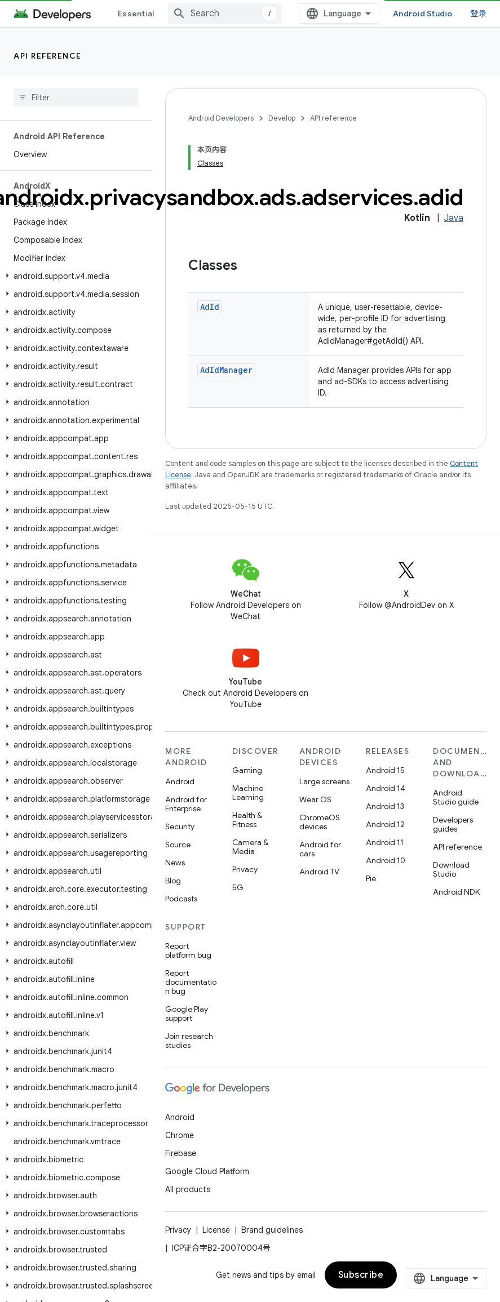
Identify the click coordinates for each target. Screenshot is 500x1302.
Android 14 (385, 788)
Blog (173, 881)
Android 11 (385, 842)
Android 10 (385, 860)
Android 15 (385, 770)
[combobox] (224, 13)
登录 (479, 13)
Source (178, 844)
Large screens (324, 781)
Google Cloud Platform (207, 1171)
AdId (209, 306)
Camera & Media (250, 846)
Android (179, 781)
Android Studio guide (456, 797)
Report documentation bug (190, 982)
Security (179, 826)
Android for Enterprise (186, 804)
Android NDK (456, 892)
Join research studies (189, 1040)
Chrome (179, 1135)
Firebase (180, 1153)
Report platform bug (188, 950)
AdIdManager (226, 370)
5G (238, 887)
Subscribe (361, 1275)
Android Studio (423, 13)
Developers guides (453, 824)
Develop (281, 118)
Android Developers (221, 118)
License (216, 1229)
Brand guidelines (272, 1229)
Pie (371, 878)
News (175, 862)
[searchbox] (76, 97)
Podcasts (181, 899)
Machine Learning (248, 792)
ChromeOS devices (319, 822)
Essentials (138, 13)
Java (453, 218)
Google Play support (186, 1013)
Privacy (245, 869)
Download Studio (451, 869)
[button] (73, 276)
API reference (48, 56)
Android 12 (385, 824)
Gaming (247, 770)
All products (187, 1189)
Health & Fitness (247, 819)
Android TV (319, 871)
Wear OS (315, 799)
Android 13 (385, 806)
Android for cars (320, 849)
